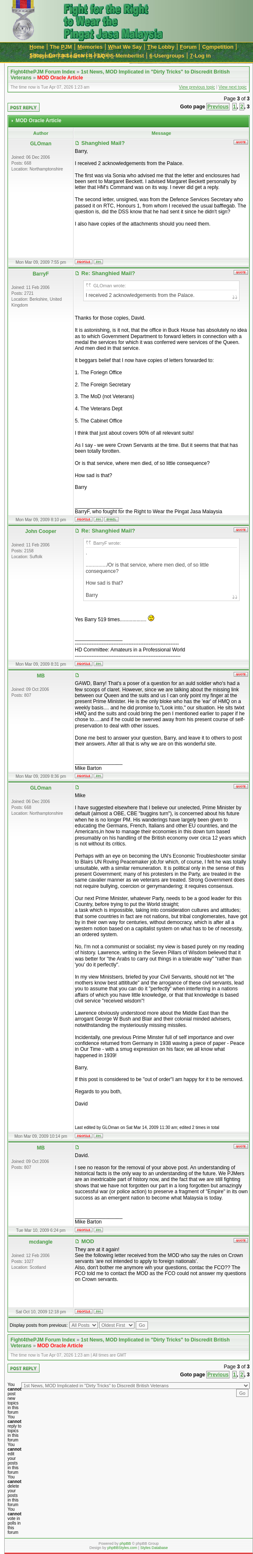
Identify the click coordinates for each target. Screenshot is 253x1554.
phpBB (125, 1543)
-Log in (200, 55)
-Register (42, 55)
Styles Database (154, 1548)
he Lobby (160, 47)
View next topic (233, 87)
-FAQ (97, 55)
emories (90, 47)
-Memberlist (127, 55)
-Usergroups (167, 55)
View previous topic (197, 87)
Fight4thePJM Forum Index (43, 72)
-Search (72, 55)
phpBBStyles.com (122, 1548)
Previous (218, 107)
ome (37, 47)
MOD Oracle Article (60, 78)
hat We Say (125, 47)
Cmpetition (218, 47)
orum (188, 47)
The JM (61, 47)
